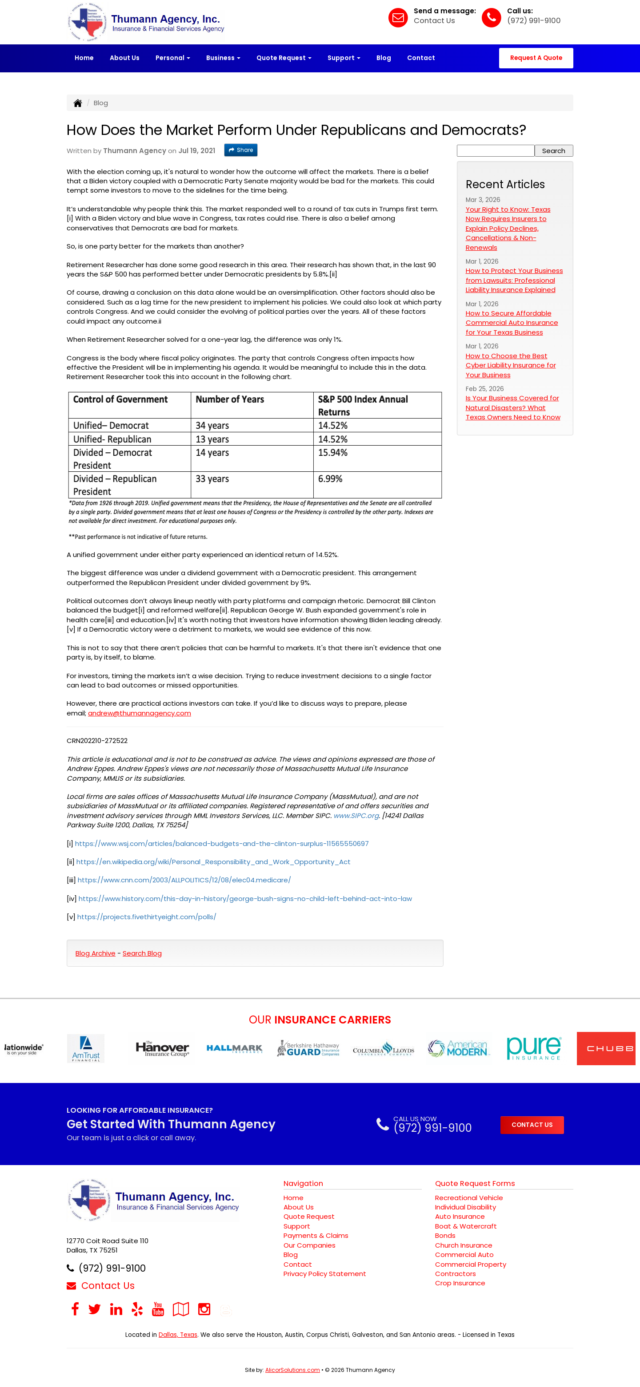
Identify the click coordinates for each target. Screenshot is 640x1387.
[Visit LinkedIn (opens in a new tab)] (116, 1309)
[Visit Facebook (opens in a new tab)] (75, 1309)
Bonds (445, 1235)
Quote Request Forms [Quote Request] (475, 1183)
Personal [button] (173, 57)
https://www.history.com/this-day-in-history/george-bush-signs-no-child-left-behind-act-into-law (245, 898)
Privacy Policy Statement (325, 1273)
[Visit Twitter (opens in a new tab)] (95, 1309)
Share (241, 150)
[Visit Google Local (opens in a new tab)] (181, 1309)
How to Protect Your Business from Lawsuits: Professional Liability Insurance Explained (514, 280)
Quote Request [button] (284, 57)
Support (297, 1226)
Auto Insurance (460, 1216)
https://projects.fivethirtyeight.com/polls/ (146, 916)
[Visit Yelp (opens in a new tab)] (137, 1309)
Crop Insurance (460, 1283)
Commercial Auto (464, 1254)
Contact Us (434, 21)
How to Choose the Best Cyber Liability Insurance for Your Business (511, 365)
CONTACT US (532, 1125)
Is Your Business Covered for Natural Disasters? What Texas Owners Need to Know (513, 407)
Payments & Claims (316, 1235)
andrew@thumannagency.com (139, 713)
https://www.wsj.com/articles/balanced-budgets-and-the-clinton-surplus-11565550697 (222, 843)
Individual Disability (465, 1207)
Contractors (455, 1273)
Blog (383, 57)
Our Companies (310, 1245)
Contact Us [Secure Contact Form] (101, 1285)
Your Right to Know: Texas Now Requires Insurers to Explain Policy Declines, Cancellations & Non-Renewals (508, 228)
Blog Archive (96, 953)
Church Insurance (463, 1245)
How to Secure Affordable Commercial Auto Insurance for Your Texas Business (512, 322)
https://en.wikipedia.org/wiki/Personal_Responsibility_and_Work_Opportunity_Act (213, 861)
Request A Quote (536, 58)
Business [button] (223, 57)
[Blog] (226, 1309)
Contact (421, 57)
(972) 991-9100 (534, 21)
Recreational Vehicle (469, 1197)
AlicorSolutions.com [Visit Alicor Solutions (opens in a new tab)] (292, 1370)
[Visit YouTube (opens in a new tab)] (158, 1309)
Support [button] (344, 57)
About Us (125, 57)
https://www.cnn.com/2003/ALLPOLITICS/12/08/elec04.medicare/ (184, 880)
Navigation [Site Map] (303, 1183)
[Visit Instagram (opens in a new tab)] (204, 1309)
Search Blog (142, 953)
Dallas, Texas (178, 1335)
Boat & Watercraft (466, 1226)
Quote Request (309, 1216)
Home (84, 57)
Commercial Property (470, 1264)
